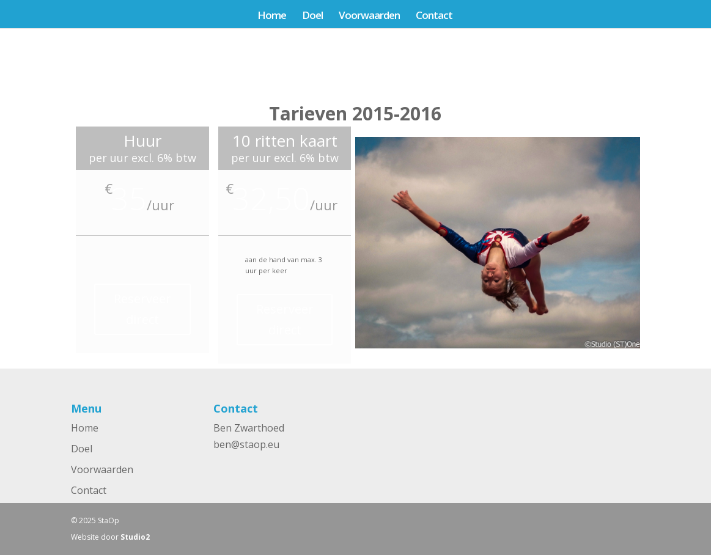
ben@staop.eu (246, 444)
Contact (434, 16)
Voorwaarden (369, 16)
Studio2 (135, 537)
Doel (312, 16)
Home (271, 16)
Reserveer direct (142, 309)
